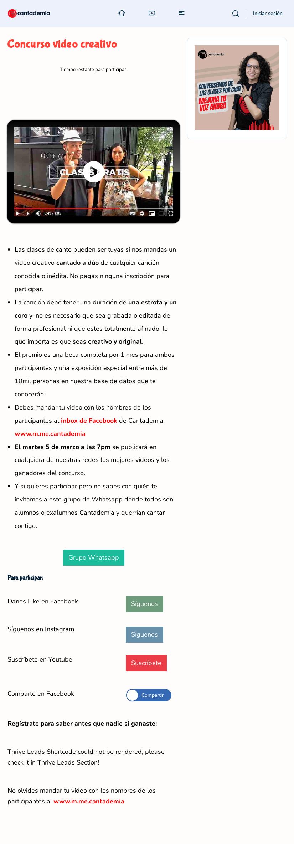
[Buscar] (235, 13)
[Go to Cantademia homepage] (35, 12)
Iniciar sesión (268, 13)
